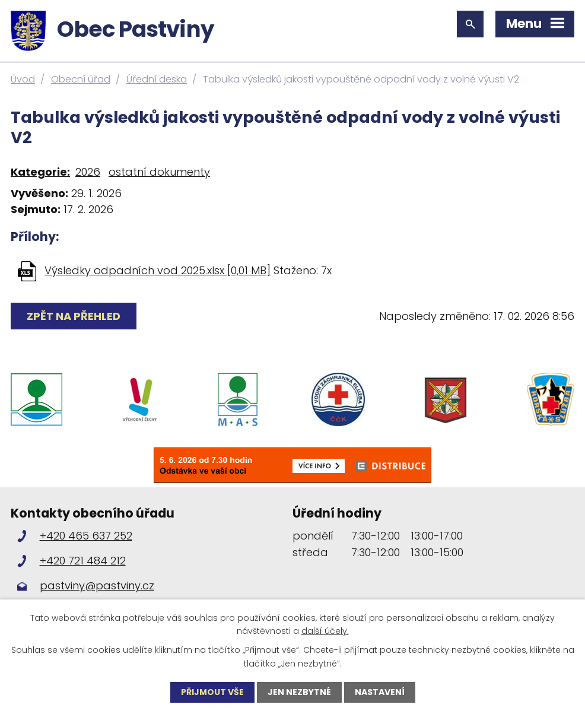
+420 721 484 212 (83, 560)
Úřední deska (156, 79)
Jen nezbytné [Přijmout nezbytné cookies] (299, 692)
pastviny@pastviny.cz (97, 585)
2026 (87, 171)
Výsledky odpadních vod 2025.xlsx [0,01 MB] (157, 270)
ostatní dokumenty (159, 171)
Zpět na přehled (73, 316)
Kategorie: (40, 171)
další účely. (325, 631)
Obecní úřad (80, 79)
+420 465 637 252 (86, 535)
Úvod (23, 79)
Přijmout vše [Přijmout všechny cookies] (212, 692)
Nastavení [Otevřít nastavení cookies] (380, 692)
